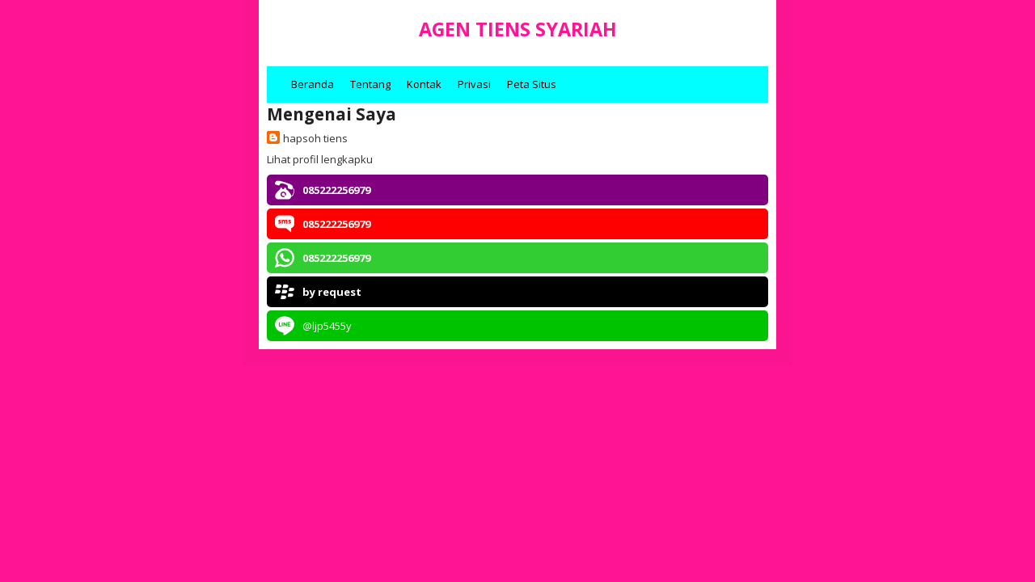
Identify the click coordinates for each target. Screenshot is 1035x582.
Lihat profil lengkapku (320, 159)
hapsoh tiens (315, 138)
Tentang (370, 84)
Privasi (474, 84)
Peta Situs (531, 84)
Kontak (424, 84)
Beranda (312, 84)
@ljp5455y (327, 325)
